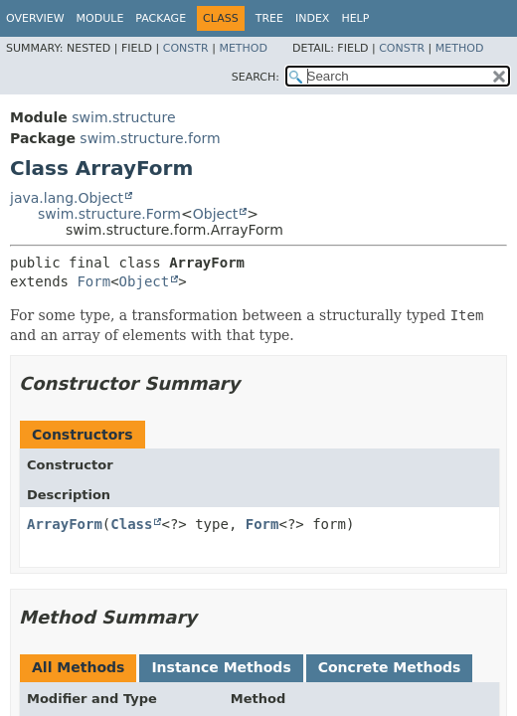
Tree (269, 18)
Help (355, 18)
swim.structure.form (150, 138)
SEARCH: (255, 77)
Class (131, 524)
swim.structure (123, 117)
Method (243, 48)
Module (100, 18)
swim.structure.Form (109, 214)
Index (312, 18)
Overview (35, 18)
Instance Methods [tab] (220, 667)
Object (216, 214)
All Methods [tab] (78, 667)
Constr (186, 48)
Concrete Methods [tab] (389, 667)
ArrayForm (64, 524)
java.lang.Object (66, 198)
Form (93, 281)
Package (160, 18)
